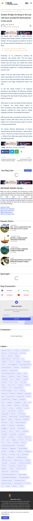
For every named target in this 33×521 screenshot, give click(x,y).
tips (18, 454)
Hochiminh (22, 399)
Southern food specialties (8, 445)
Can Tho (11, 361)
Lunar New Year (12, 411)
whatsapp (26, 290)
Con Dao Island (25, 367)
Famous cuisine (11, 385)
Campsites (4, 361)
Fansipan (20, 385)
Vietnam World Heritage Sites (9, 477)
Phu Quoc (4, 431)
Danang (15, 147)
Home (2, 9)
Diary (11, 379)
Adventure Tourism (6, 350)
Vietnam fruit (4, 471)
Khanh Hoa (17, 405)
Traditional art (10, 457)
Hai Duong (4, 393)
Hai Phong (12, 393)
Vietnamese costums (6, 480)
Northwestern (20, 425)
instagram (9, 295)
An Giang (16, 350)
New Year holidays (24, 416)
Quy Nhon (19, 437)
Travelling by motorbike (24, 463)
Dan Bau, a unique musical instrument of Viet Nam (18, 239)
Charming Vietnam (6, 367)
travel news (13, 463)
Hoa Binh (14, 399)
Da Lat (25, 373)
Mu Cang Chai (21, 414)
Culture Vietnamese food (7, 373)
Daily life (3, 376)
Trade (2, 457)
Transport (27, 460)
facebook (9, 290)
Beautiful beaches (6, 359)
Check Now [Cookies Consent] (4, 514)
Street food (4, 448)
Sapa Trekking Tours (6, 212)
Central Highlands (12, 364)
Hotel (24, 402)
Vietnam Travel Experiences (8, 474)
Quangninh (12, 437)
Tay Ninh (3, 451)
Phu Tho (11, 431)
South (8, 443)
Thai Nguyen (27, 451)
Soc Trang (28, 440)
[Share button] (21, 152)
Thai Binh (19, 451)
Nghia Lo (10, 419)
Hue (30, 402)
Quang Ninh (21, 434)
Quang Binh (25, 431)
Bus (23, 359)
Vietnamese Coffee (24, 477)
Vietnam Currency (21, 469)
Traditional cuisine (6, 460)
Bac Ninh (10, 356)
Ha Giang (22, 390)
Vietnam (11, 469)
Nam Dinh (4, 416)
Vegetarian (4, 469)
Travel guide (8, 9)
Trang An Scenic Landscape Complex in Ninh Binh (19, 250)
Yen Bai (21, 486)
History (29, 396)
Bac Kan (3, 356)
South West (16, 443)
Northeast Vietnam (20, 422)
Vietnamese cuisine (20, 480)
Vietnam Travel (4, 207)
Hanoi (2, 396)
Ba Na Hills (17, 77)
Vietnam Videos (22, 474)
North (11, 422)
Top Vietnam (25, 454)
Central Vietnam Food (25, 364)
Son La (3, 443)
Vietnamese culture (6, 483)
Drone (16, 382)
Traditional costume (21, 457)
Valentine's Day (22, 466)
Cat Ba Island (26, 361)
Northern (3, 425)
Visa (2, 486)
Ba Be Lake (4, 353)
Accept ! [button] (5, 517)
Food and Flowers (18, 388)
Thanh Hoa (4, 454)
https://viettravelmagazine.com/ (10, 198)
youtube (26, 295)
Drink (10, 382)
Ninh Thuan (4, 422)
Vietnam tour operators (7, 209)
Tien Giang (12, 454)
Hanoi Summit (10, 396)
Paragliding (4, 428)
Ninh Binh (26, 419)
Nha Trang (18, 419)
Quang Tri (3, 437)
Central (3, 364)
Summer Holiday (22, 448)
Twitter (12, 152)
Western (15, 486)
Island (3, 405)
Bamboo (17, 356)
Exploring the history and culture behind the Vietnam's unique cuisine (21, 261)
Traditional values (18, 460)
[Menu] (2, 3)
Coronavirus (4, 370)
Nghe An (3, 419)
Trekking (3, 466)
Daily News (9, 147)
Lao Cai (3, 411)
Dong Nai (25, 379)
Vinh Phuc (27, 483)
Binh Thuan (16, 359)
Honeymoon (18, 402)
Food (10, 388)
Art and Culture (25, 350)
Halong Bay (28, 393)
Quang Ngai (13, 434)
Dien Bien (18, 379)
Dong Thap (4, 382)
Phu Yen (18, 431)
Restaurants (28, 437)
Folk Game (4, 388)
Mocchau (13, 414)
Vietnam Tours (14, 471)
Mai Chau (20, 411)
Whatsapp (17, 152)
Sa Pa (2, 440)
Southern (23, 443)
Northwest (11, 425)
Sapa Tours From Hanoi (7, 210)
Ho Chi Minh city (5, 399)
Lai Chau (3, 408)
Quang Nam (4, 434)
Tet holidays (11, 451)
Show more (28, 170)
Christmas (16, 367)
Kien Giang (25, 405)
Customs (19, 373)
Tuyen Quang (11, 466)
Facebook (6, 151)
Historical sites (21, 396)
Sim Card (21, 440)
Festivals (27, 385)
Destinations (4, 379)
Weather (8, 486)
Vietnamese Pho (18, 483)
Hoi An (3, 402)
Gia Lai (16, 390)
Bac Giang (22, 353)
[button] (27, 3)
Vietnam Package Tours (7, 214)
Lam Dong (11, 408)
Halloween (20, 393)
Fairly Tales (23, 382)
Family (3, 385)
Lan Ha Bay (19, 408)
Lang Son (26, 408)
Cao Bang (18, 361)
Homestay (9, 402)
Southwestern (21, 445)
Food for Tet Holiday (6, 390)
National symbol (13, 416)
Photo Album (21, 428)
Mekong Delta (5, 414)
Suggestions (13, 448)
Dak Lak (19, 376)
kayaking (9, 405)
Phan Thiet (12, 428)
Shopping (13, 440)
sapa (8, 440)
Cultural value (13, 370)
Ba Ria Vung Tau (13, 353)
